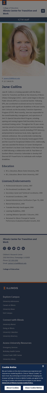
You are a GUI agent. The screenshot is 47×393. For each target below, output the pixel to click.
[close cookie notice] (43, 366)
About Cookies (13, 388)
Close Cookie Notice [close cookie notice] (33, 388)
